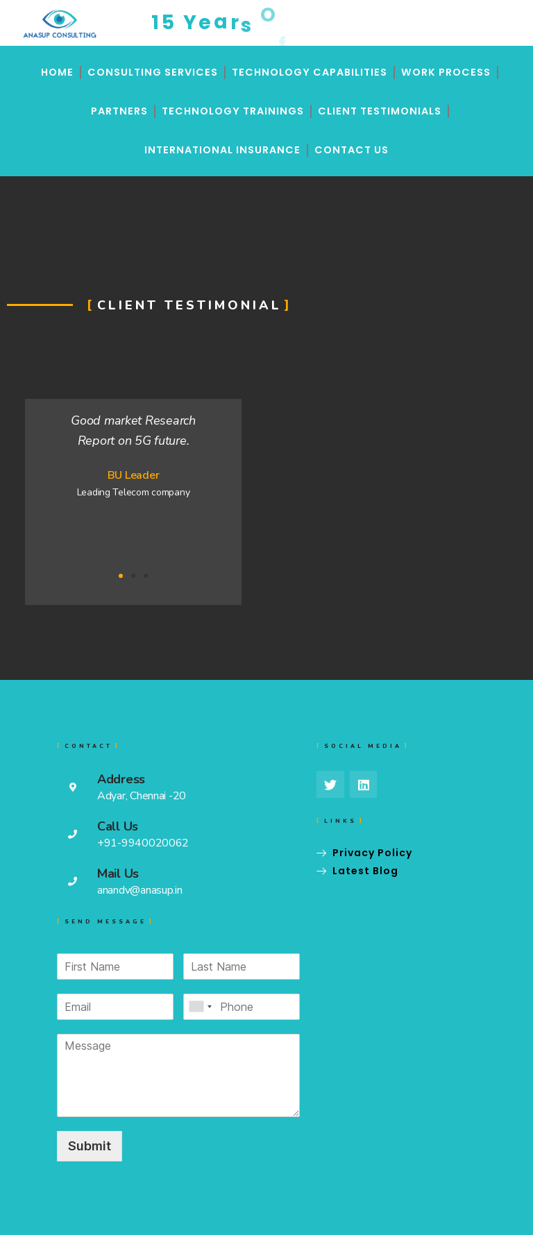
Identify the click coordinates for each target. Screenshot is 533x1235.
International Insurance (222, 150)
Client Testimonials (379, 111)
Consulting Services (152, 72)
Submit (89, 1146)
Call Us (117, 826)
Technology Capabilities (309, 72)
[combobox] (200, 1006)
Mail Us (118, 873)
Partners (119, 111)
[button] (121, 576)
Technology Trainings (233, 111)
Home (57, 72)
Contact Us (351, 150)
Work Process (446, 72)
